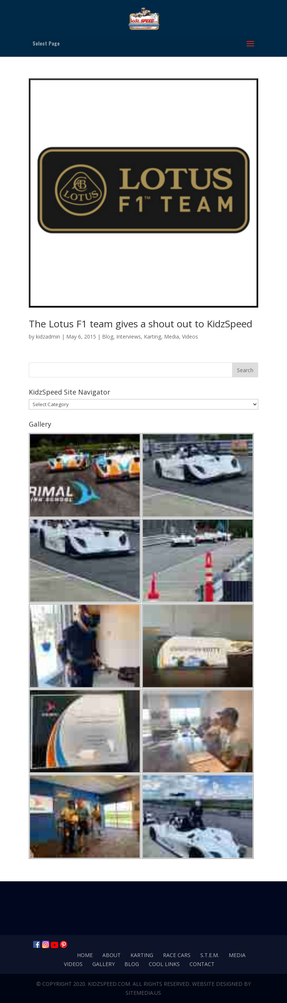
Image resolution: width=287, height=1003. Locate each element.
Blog (107, 336)
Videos (190, 336)
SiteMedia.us (143, 992)
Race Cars (177, 955)
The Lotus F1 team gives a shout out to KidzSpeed (140, 323)
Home (85, 955)
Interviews (128, 336)
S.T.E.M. (209, 955)
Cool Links (164, 964)
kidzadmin (48, 336)
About (111, 955)
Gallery (103, 964)
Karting (152, 336)
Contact (202, 964)
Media (171, 336)
